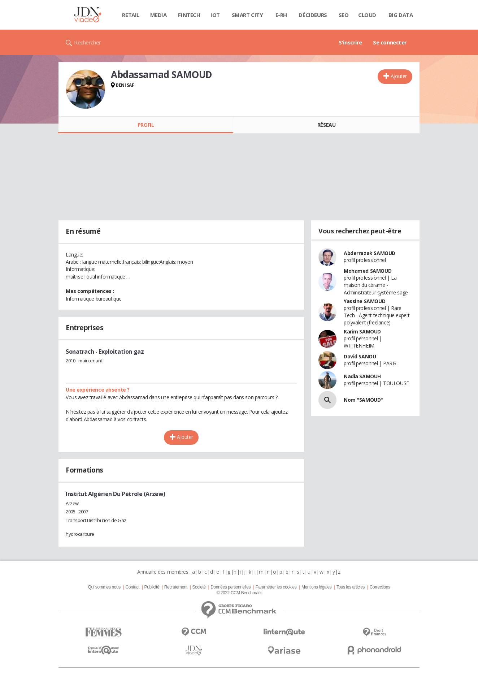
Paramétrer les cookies (276, 587)
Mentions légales (316, 587)
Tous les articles (350, 587)
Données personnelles (230, 587)
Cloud (367, 14)
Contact (132, 587)
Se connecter (390, 42)
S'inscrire (350, 42)
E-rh (281, 14)
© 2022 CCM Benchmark (238, 592)
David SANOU (360, 356)
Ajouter (399, 76)
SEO (344, 14)
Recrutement (175, 587)
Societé (198, 587)
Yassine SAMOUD (364, 301)
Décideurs (313, 14)
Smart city (247, 14)
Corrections (380, 587)
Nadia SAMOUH (362, 376)
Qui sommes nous (104, 587)
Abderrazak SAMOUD (369, 253)
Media (158, 14)
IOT (215, 14)
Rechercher (87, 42)
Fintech (189, 14)
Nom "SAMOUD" (363, 399)
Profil (146, 124)
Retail (130, 14)
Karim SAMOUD (362, 331)
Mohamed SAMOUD (367, 270)
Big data (400, 14)
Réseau (326, 124)
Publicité (152, 587)
